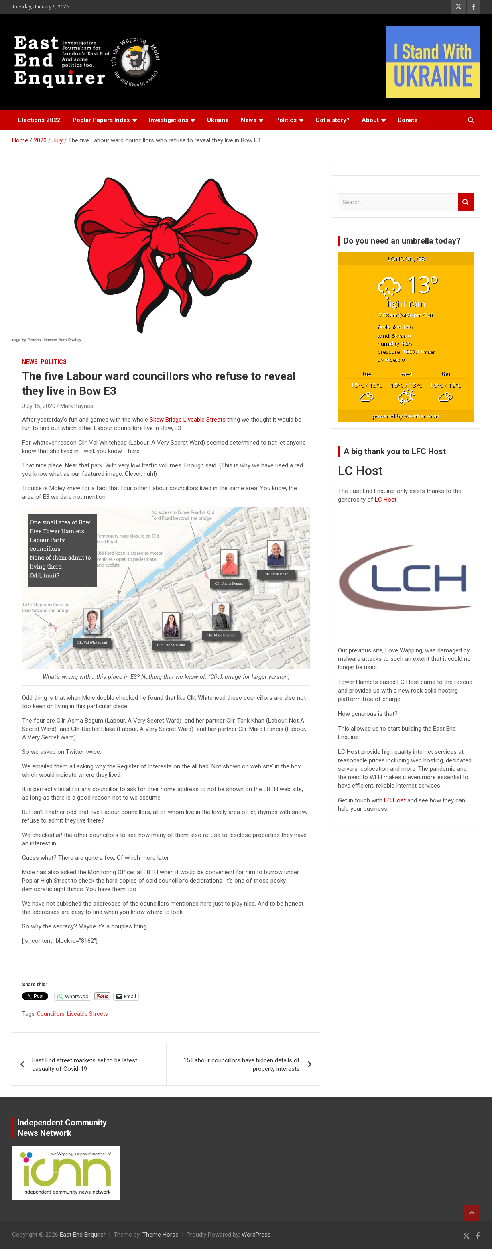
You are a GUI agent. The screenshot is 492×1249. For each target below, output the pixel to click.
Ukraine (218, 120)
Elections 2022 (39, 120)
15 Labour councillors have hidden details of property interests (241, 1064)
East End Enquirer (83, 1234)
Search (466, 202)
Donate (408, 120)
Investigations (168, 120)
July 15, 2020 (38, 406)
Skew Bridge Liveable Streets (188, 419)
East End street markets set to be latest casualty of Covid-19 (84, 1064)
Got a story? (332, 120)
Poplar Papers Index (101, 120)
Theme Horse (160, 1234)
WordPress (256, 1234)
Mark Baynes (76, 406)
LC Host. (386, 499)
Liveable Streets (87, 1014)
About (370, 120)
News (248, 120)
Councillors (51, 1014)
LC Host (395, 800)
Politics (286, 120)
